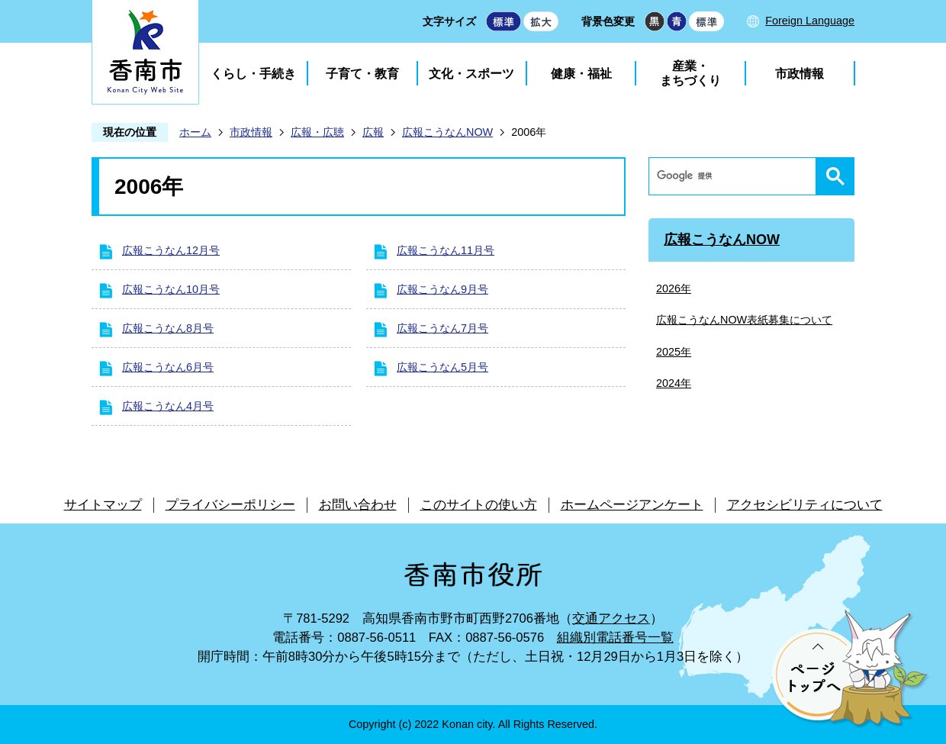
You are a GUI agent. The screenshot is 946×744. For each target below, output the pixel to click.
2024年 (673, 383)
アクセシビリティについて (805, 505)
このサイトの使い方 (478, 505)
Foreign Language (809, 20)
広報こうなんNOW (447, 132)
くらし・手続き (253, 73)
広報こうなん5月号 (442, 367)
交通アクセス (611, 618)
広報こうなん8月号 (168, 328)
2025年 (673, 352)
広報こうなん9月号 (442, 289)
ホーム (195, 132)
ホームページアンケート (632, 505)
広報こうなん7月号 (442, 328)
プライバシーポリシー (230, 505)
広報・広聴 (317, 132)
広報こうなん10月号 (171, 289)
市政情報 (799, 73)
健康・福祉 (581, 73)
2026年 (673, 288)
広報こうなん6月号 (168, 367)
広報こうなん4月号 (168, 406)
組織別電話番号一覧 (615, 637)
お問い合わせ (358, 505)
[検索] (736, 176)
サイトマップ (103, 505)
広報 (373, 132)
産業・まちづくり (690, 73)
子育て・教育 (362, 73)
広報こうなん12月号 (171, 250)
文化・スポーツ (471, 73)
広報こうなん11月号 (445, 250)
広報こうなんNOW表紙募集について (744, 320)
